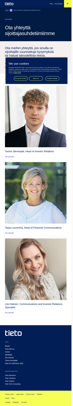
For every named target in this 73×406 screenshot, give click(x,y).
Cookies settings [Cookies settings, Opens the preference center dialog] (52, 78)
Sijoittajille (8, 355)
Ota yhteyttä (58, 4)
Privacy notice (9, 394)
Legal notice (20, 394)
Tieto (7, 10)
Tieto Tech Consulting (13, 384)
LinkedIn (7, 402)
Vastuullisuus (9, 349)
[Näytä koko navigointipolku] (11, 10)
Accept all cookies (20, 78)
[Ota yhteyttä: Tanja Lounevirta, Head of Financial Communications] (36, 198)
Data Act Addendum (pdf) (14, 363)
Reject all (36, 78)
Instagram (15, 402)
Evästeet (39, 394)
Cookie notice (30, 394)
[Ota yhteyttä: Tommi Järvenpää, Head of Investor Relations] (36, 122)
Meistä (7, 346)
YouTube (24, 402)
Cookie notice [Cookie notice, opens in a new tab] (17, 72)
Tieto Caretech (10, 378)
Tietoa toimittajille (11, 360)
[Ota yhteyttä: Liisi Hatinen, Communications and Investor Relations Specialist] (36, 276)
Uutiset (7, 352)
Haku (51, 4)
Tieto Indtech (9, 381)
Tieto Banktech (10, 375)
